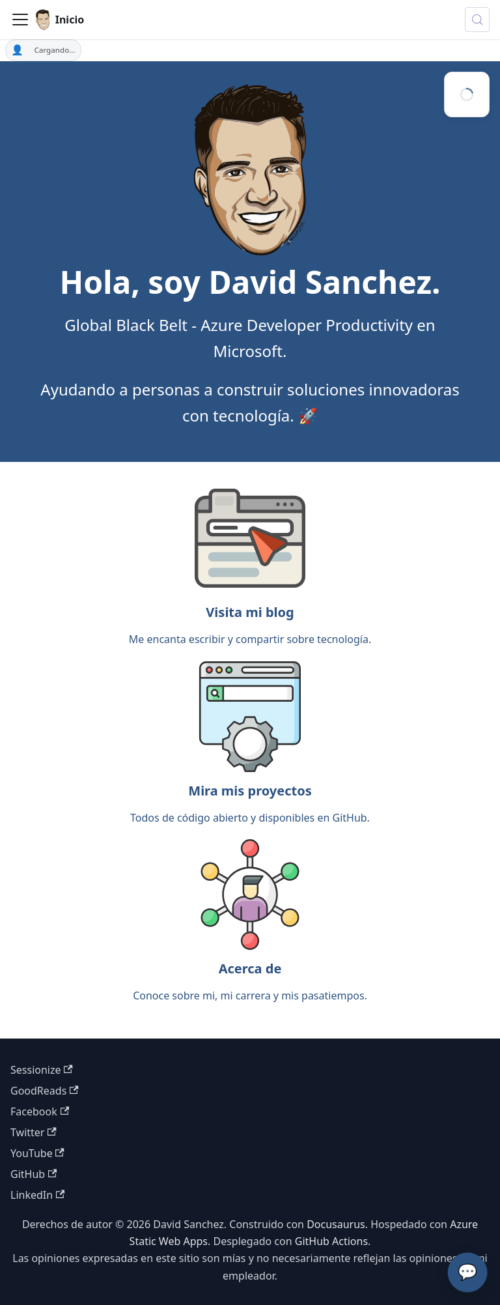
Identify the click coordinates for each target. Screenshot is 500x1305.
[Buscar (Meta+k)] (477, 19)
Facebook (39, 1111)
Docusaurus (336, 1224)
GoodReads (44, 1090)
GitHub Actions (331, 1241)
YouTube (37, 1153)
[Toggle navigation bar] (20, 19)
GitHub (33, 1174)
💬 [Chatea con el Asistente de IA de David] (467, 1272)
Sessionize (41, 1070)
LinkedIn (37, 1195)
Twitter (33, 1132)
